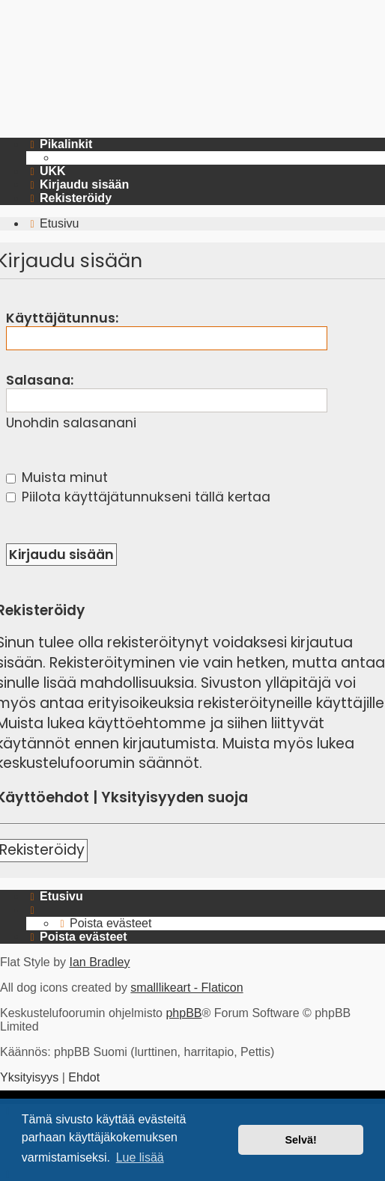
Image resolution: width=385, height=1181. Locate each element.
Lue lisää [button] (140, 1157)
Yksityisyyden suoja (174, 798)
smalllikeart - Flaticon (186, 987)
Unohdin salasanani (71, 423)
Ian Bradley (99, 962)
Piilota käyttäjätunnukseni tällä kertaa (138, 497)
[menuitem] (46, 171)
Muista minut (57, 477)
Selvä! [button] (300, 1140)
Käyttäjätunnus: (62, 318)
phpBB (183, 1013)
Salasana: (39, 380)
